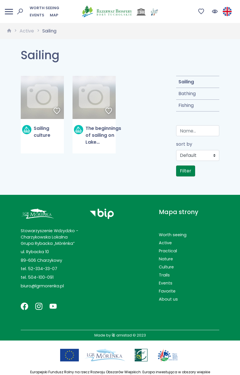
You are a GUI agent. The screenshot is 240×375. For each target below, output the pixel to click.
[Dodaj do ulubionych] (57, 111)
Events (37, 15)
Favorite (167, 291)
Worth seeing (44, 7)
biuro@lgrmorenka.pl (42, 286)
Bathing (187, 93)
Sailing (49, 31)
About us (168, 299)
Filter (185, 171)
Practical (168, 251)
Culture (166, 267)
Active (27, 31)
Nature (166, 259)
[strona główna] (9, 31)
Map (54, 15)
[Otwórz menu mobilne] (9, 12)
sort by (184, 144)
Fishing (186, 105)
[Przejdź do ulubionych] (201, 12)
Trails (164, 275)
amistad (122, 335)
